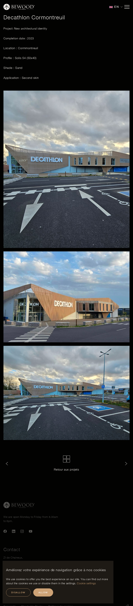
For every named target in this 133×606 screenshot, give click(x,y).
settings (70, 583)
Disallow (18, 592)
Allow (43, 592)
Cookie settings (86, 583)
